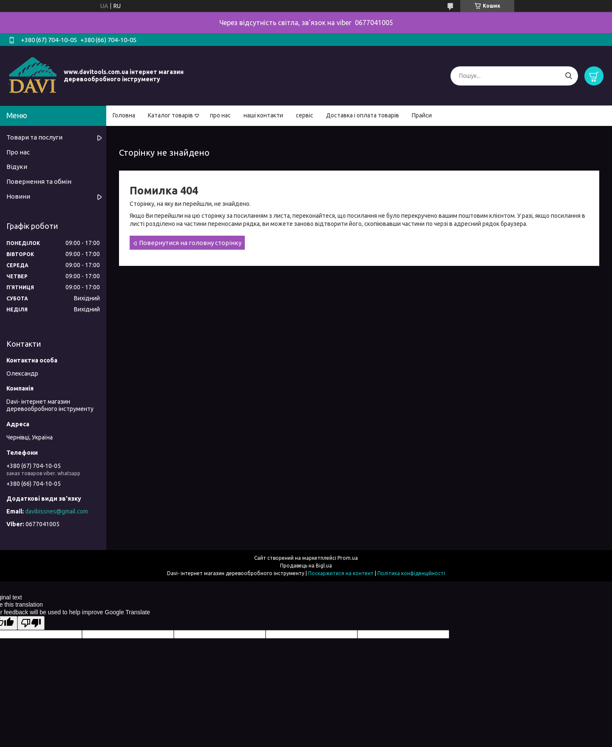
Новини (18, 196)
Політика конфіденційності (411, 573)
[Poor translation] (31, 623)
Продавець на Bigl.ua (306, 565)
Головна (124, 115)
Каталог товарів (170, 115)
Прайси (422, 115)
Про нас (18, 152)
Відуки (16, 166)
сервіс (304, 115)
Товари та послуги (34, 137)
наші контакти (263, 115)
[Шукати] (568, 76)
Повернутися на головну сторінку (190, 242)
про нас (220, 115)
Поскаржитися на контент (341, 573)
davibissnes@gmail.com (56, 511)
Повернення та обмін (38, 181)
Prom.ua (347, 558)
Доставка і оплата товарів (362, 115)
